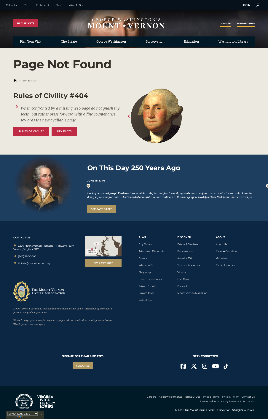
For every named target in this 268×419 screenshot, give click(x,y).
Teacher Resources (188, 265)
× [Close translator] (42, 415)
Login (246, 5)
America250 (184, 258)
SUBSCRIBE (83, 365)
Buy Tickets (25, 23)
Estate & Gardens (187, 244)
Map (26, 5)
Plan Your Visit (31, 41)
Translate (23, 417)
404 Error (29, 80)
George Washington (111, 41)
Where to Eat (146, 265)
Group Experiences (150, 278)
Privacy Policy (230, 396)
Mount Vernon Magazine (192, 292)
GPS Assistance (103, 263)
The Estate (69, 41)
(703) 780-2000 (24, 256)
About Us (221, 244)
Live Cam (183, 278)
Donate (225, 23)
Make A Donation (226, 251)
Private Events (147, 286)
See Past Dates (101, 209)
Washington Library (233, 41)
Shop (59, 5)
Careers (151, 396)
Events (143, 258)
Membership (246, 23)
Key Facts (64, 131)
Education (191, 41)
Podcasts (182, 286)
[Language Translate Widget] (22, 414)
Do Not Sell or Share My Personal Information (227, 401)
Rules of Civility (31, 131)
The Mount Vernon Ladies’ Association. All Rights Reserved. (220, 410)
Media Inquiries (225, 265)
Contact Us (248, 396)
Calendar (11, 5)
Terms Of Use (192, 396)
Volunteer (222, 258)
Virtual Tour (146, 299)
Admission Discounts (151, 251)
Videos (181, 272)
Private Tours (146, 292)
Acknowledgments (170, 396)
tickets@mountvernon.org (31, 263)
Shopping (145, 272)
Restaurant (42, 5)
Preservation (155, 41)
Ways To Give (76, 5)
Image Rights (211, 396)
